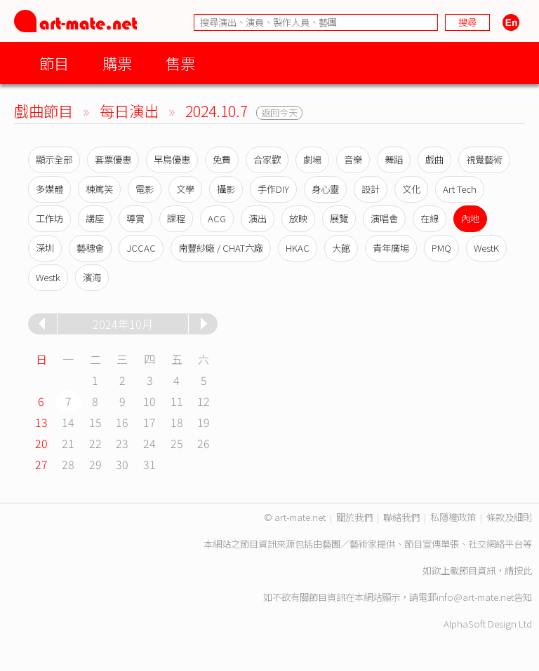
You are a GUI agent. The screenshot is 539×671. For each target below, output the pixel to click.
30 (122, 464)
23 (122, 443)
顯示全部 (54, 159)
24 (149, 443)
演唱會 (384, 218)
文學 (185, 189)
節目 (54, 63)
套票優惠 (113, 159)
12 (203, 401)
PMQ (441, 248)
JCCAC (141, 248)
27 (41, 464)
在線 (429, 218)
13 (41, 422)
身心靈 (325, 189)
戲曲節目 (43, 110)
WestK (486, 248)
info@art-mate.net (475, 597)
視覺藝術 (484, 159)
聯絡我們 (401, 517)
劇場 (312, 159)
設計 (370, 189)
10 (149, 401)
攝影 (226, 189)
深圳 (45, 248)
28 (68, 464)
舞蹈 (394, 159)
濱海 (92, 277)
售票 (180, 63)
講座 (95, 218)
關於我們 (354, 517)
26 (203, 443)
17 (149, 422)
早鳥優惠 (172, 159)
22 (95, 443)
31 (149, 464)
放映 (298, 218)
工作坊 (49, 218)
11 (177, 401)
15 (95, 422)
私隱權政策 (453, 517)
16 (122, 422)
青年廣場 (391, 248)
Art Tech (460, 189)
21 (68, 443)
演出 (257, 218)
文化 (411, 189)
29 (95, 464)
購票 (117, 63)
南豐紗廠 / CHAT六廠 (220, 248)
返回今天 (279, 112)
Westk (48, 277)
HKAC (298, 248)
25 (177, 443)
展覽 (339, 218)
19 (203, 422)
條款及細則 (509, 517)
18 (177, 422)
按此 (523, 570)
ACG (217, 218)
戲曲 (434, 159)
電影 (144, 189)
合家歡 (267, 159)
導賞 (135, 218)
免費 (222, 159)
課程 (176, 218)
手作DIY (273, 189)
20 (41, 443)
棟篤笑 (99, 189)
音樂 (353, 159)
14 (68, 422)
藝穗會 (90, 248)
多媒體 (49, 189)
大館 (341, 248)
